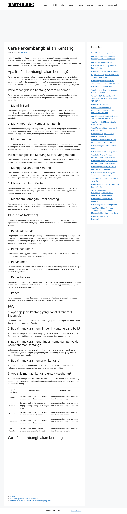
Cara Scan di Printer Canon (101, 86)
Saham (63, 5)
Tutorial (100, 5)
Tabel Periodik (112, 5)
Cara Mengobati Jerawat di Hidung (104, 71)
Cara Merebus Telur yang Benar (103, 53)
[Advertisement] (63, 25)
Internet (80, 5)
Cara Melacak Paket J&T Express (103, 62)
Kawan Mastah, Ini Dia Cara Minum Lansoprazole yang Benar (30, 501)
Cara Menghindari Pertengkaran (104, 204)
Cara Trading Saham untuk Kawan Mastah (24, 499)
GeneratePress (76, 511)
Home (45, 5)
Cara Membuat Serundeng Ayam (104, 151)
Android (54, 5)
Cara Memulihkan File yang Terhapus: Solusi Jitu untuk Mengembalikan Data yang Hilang (104, 210)
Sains (71, 5)
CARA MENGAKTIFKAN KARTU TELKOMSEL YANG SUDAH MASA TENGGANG (104, 98)
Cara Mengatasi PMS (99, 104)
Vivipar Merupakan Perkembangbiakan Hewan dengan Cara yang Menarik (102, 192)
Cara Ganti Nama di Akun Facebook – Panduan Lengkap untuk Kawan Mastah (103, 110)
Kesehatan (90, 5)
